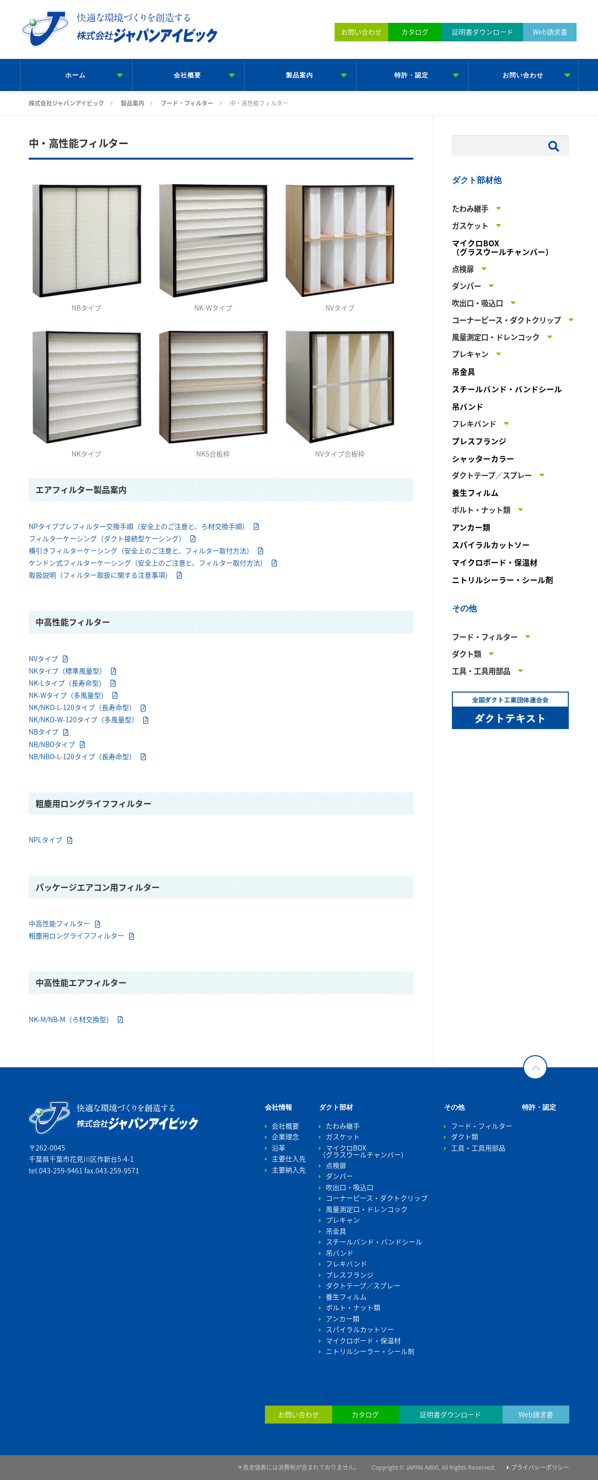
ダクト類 (464, 1136)
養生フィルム (475, 492)
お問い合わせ (523, 75)
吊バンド (468, 406)
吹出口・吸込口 (350, 1187)
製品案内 (299, 75)
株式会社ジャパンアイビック (99, 53)
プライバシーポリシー (538, 1467)
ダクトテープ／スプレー (363, 1285)
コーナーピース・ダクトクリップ (377, 1198)
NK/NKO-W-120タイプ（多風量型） (83, 719)
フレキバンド (346, 1263)
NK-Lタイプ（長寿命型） (67, 683)
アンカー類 (471, 527)
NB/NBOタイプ (52, 744)
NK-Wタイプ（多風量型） (68, 695)
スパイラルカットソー (491, 544)
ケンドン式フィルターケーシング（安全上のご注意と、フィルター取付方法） (148, 562)
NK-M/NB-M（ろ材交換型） (71, 1019)
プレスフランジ (479, 441)
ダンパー (339, 1176)
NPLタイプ (45, 839)
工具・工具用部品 (478, 1147)
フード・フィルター (481, 1126)
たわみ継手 (343, 1126)
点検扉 (336, 1165)
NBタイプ (43, 731)
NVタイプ (43, 658)
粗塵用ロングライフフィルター (76, 935)
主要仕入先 (289, 1158)
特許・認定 (411, 75)
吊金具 (463, 371)
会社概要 (187, 75)
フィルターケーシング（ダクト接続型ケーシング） (107, 538)
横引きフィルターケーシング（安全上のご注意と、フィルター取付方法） (141, 550)
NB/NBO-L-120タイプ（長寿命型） (82, 756)
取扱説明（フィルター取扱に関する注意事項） (100, 575)
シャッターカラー (483, 458)
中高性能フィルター (59, 923)
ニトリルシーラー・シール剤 (502, 579)
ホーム (75, 75)
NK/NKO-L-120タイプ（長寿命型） (82, 707)
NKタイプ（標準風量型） (67, 671)
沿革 (278, 1147)
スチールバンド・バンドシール (507, 389)
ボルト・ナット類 (353, 1307)
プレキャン (343, 1219)
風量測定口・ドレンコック (367, 1209)
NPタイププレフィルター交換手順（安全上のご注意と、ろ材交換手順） (139, 526)
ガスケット (343, 1136)
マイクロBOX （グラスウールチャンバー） (502, 247)
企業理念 (285, 1136)
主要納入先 (289, 1169)
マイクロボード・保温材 (495, 562)
